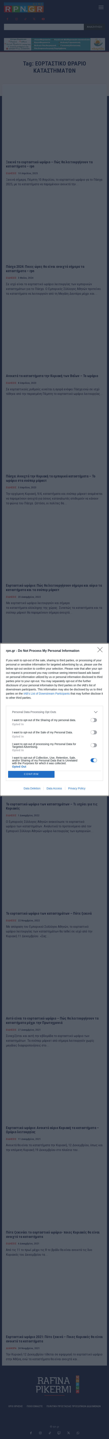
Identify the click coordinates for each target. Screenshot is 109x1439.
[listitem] (54, 712)
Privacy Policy (76, 788)
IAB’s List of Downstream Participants (47, 693)
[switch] (94, 720)
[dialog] (54, 719)
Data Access (54, 788)
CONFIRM (31, 774)
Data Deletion (32, 788)
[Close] (101, 651)
